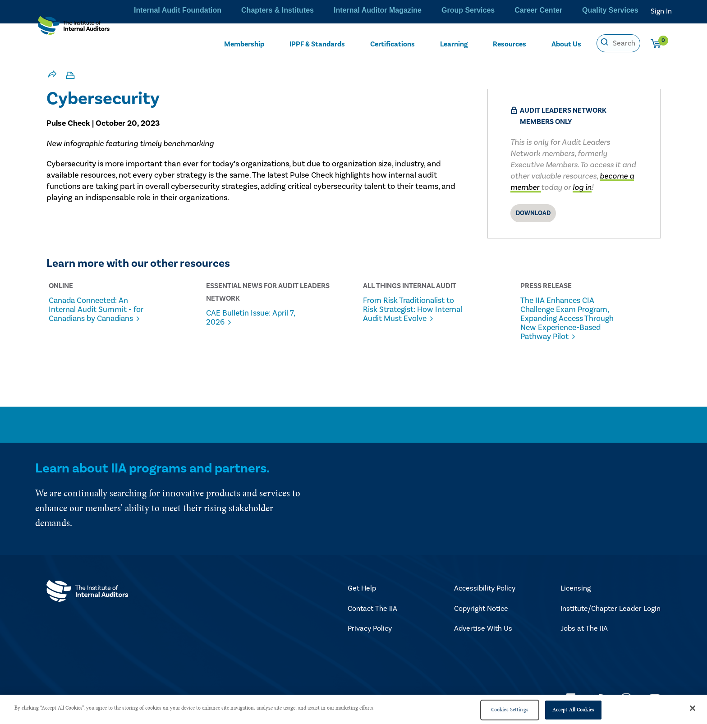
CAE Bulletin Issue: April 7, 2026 (257, 317)
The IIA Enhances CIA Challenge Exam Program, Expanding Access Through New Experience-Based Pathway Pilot (572, 319)
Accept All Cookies (573, 710)
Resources (509, 43)
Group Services (475, 11)
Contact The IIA (372, 609)
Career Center (543, 11)
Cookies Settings (509, 710)
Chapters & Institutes (293, 11)
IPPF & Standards (318, 43)
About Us (567, 43)
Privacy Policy (370, 628)
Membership (244, 43)
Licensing (575, 588)
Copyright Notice (481, 609)
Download (533, 213)
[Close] (692, 708)
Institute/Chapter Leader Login (610, 609)
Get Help (362, 588)
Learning (454, 43)
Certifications (393, 43)
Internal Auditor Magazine (390, 11)
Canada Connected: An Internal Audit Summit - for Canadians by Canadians (96, 314)
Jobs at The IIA (584, 628)
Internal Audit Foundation (198, 11)
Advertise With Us (483, 628)
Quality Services (612, 11)
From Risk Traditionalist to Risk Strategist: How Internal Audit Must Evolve (415, 314)
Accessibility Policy (484, 588)
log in (582, 187)
